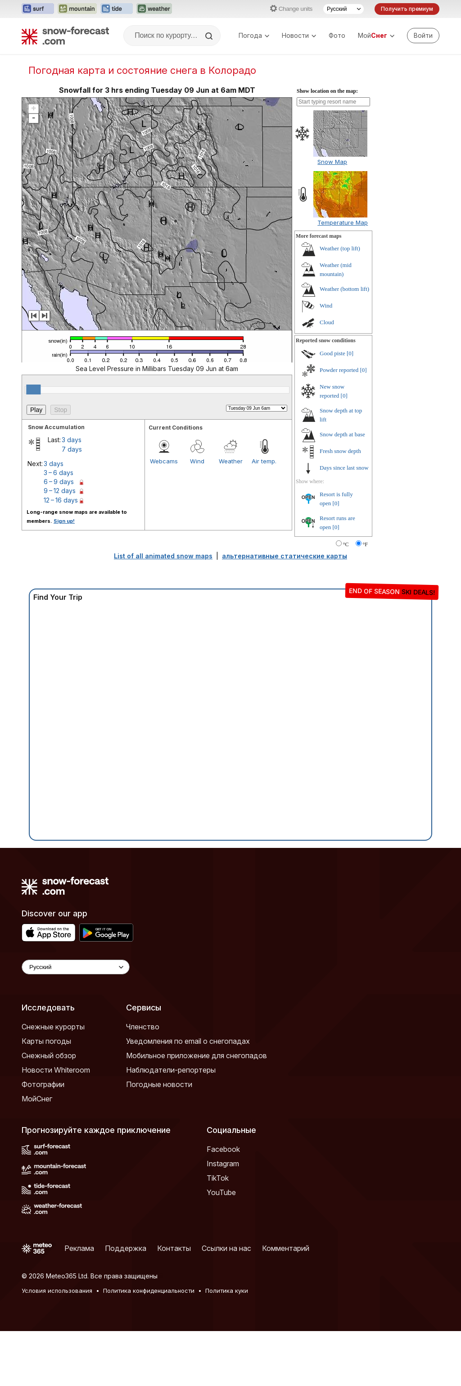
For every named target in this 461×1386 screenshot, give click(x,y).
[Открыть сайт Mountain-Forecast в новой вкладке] (77, 9)
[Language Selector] (76, 967)
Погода (254, 35)
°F (365, 544)
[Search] (209, 36)
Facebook (223, 1149)
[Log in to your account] (423, 35)
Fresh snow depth (340, 451)
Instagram (223, 1163)
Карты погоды (46, 1041)
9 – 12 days (60, 490)
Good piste (332, 353)
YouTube (221, 1192)
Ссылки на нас (226, 1248)
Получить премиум (407, 8)
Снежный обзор (49, 1055)
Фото (337, 35)
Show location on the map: (327, 91)
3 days (71, 440)
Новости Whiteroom (56, 1069)
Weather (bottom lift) (344, 288)
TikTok (218, 1177)
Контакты (174, 1248)
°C (346, 544)
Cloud (327, 322)
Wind (197, 461)
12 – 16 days (61, 500)
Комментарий (285, 1248)
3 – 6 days (58, 472)
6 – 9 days (59, 481)
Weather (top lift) (340, 248)
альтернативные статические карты (284, 556)
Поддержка (125, 1248)
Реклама (79, 1248)
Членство (142, 1026)
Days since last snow (344, 467)
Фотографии (43, 1084)
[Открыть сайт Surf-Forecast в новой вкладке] (38, 9)
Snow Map (332, 161)
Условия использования (57, 1290)
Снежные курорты (53, 1026)
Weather (231, 461)
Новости (299, 35)
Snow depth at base (342, 434)
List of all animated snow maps (163, 556)
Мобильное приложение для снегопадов (196, 1055)
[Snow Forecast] (65, 36)
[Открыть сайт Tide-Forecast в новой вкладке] (116, 9)
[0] (350, 353)
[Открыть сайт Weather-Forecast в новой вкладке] (154, 9)
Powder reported (339, 370)
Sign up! (64, 521)
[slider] (33, 389)
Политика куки (226, 1290)
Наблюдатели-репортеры (171, 1069)
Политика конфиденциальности (148, 1290)
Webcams (164, 461)
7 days (72, 449)
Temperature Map (342, 222)
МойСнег (37, 1098)
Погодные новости (159, 1084)
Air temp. (264, 461)
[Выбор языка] (343, 9)
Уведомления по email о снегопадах (188, 1041)
